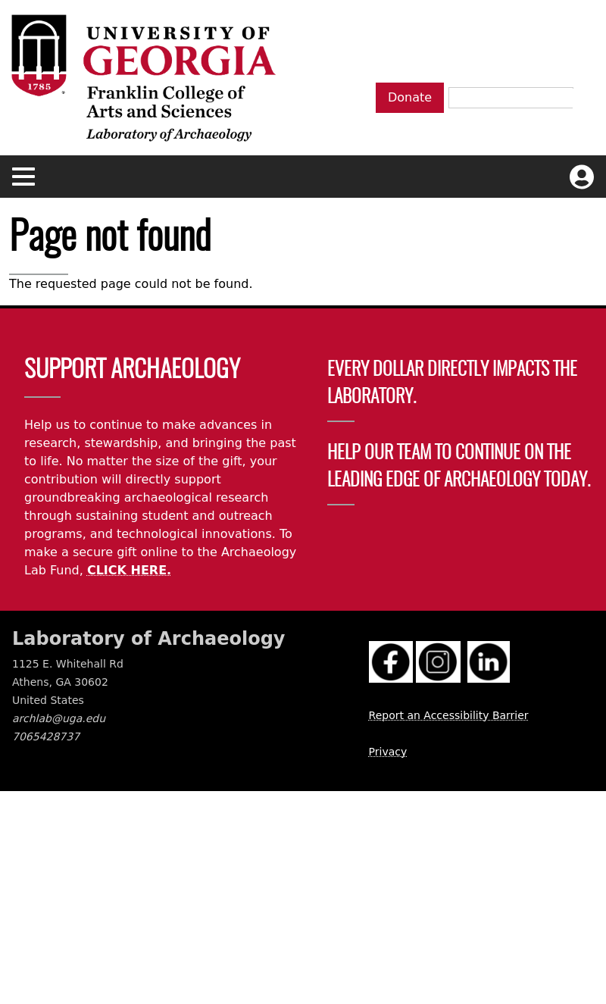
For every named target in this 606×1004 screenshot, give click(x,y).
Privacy (388, 752)
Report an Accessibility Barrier (449, 715)
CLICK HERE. (129, 570)
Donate (410, 97)
